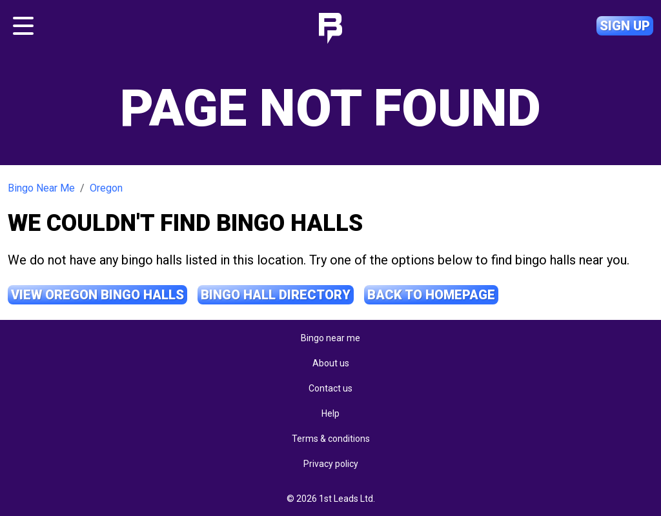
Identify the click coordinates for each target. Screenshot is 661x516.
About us (330, 363)
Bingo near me (330, 338)
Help (330, 413)
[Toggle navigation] (23, 26)
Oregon (106, 188)
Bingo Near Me (41, 188)
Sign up (625, 26)
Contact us (330, 388)
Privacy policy (330, 464)
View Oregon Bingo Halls (97, 295)
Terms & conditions (331, 438)
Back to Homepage (431, 295)
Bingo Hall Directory (276, 295)
